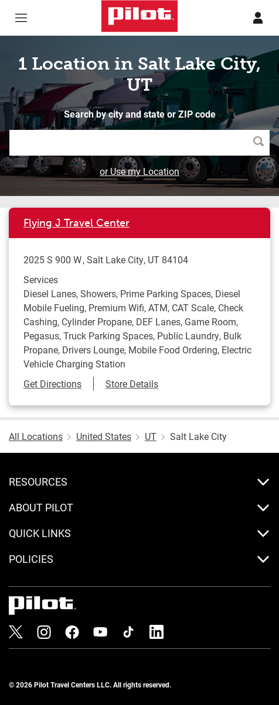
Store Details (132, 383)
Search (261, 142)
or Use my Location (139, 171)
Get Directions (52, 383)
